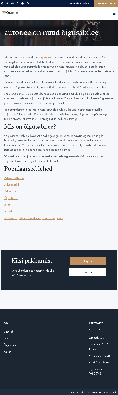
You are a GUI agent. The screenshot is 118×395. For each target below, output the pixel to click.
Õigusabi (9, 332)
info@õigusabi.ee (99, 362)
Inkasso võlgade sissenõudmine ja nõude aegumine (33, 218)
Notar (7, 352)
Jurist (7, 205)
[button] (114, 13)
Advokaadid (11, 185)
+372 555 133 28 (100, 355)
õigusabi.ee (45, 57)
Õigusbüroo (11, 198)
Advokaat (10, 191)
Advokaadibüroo (14, 178)
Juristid (8, 211)
